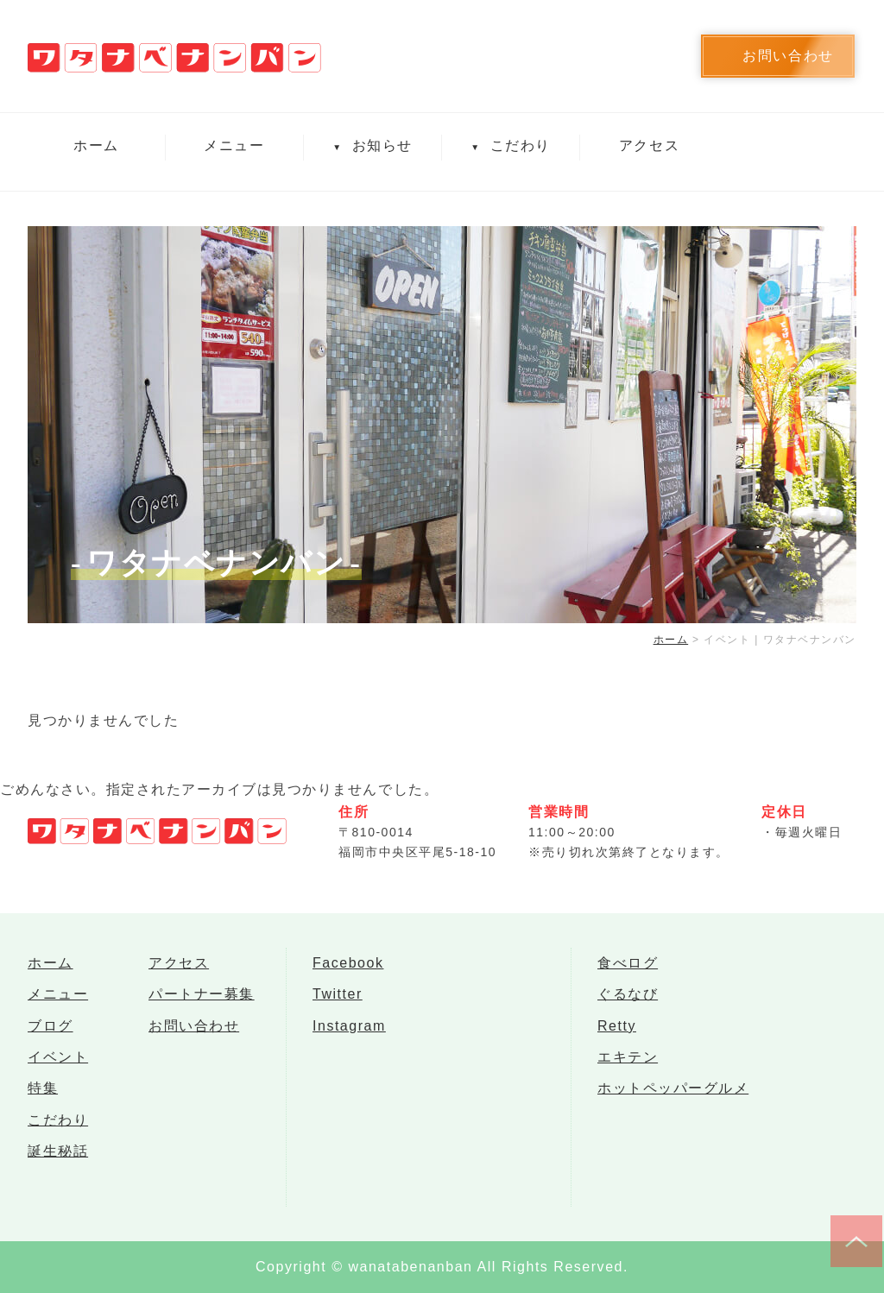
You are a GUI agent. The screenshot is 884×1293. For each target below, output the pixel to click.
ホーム (96, 145)
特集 (43, 1102)
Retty (616, 1033)
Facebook (348, 964)
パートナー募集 (201, 999)
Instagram (349, 1033)
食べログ (627, 964)
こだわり (510, 145)
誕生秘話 (58, 1171)
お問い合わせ (193, 1033)
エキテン (627, 1068)
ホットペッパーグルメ (672, 1102)
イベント (58, 1068)
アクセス (649, 145)
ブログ (50, 1033)
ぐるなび (627, 999)
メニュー (234, 145)
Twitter (338, 999)
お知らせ (372, 145)
